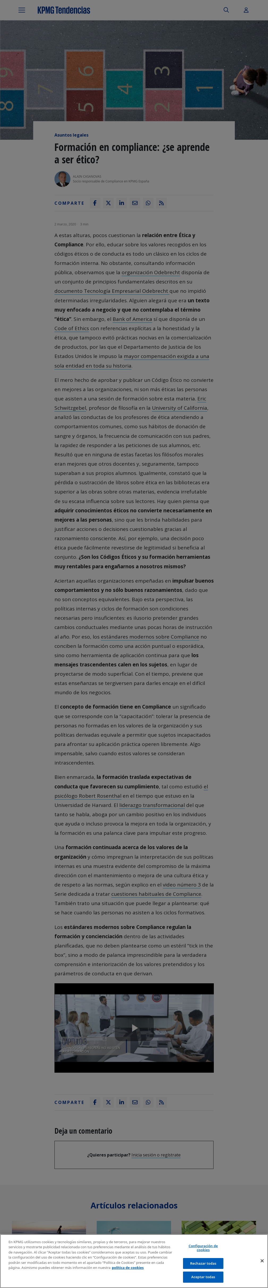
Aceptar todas (203, 1276)
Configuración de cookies (203, 1247)
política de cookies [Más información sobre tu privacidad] (128, 1267)
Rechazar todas (203, 1263)
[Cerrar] (262, 1261)
